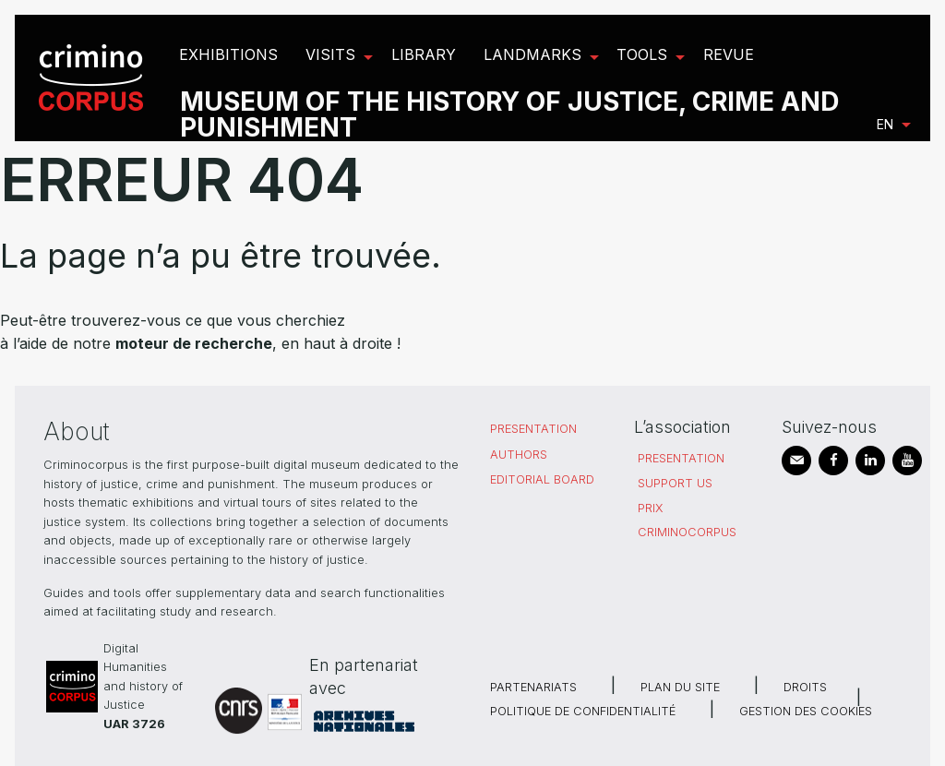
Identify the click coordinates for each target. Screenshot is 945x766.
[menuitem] (93, 78)
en (885, 124)
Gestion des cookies (805, 711)
